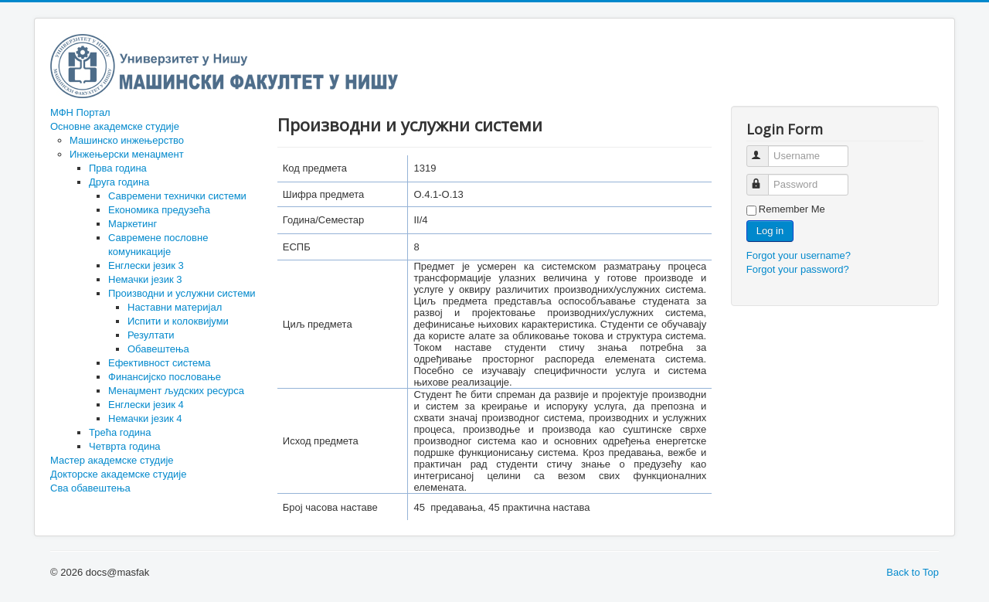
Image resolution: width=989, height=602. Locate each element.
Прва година (118, 168)
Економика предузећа (159, 210)
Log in (769, 230)
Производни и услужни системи (182, 293)
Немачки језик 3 (145, 279)
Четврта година (125, 446)
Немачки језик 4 (145, 418)
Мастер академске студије (112, 460)
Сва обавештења (90, 488)
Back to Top (912, 572)
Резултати (151, 335)
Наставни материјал (174, 307)
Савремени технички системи (177, 196)
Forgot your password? (797, 269)
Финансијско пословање (164, 377)
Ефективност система (159, 363)
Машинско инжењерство (127, 140)
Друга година (119, 182)
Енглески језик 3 (146, 265)
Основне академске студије (114, 126)
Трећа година (120, 432)
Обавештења (158, 349)
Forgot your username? (798, 255)
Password (764, 178)
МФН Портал (80, 112)
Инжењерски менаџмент (127, 154)
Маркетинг (132, 224)
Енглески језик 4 (146, 404)
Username (764, 149)
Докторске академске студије (118, 474)
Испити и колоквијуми (178, 321)
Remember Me (792, 209)
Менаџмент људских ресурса (176, 390)
